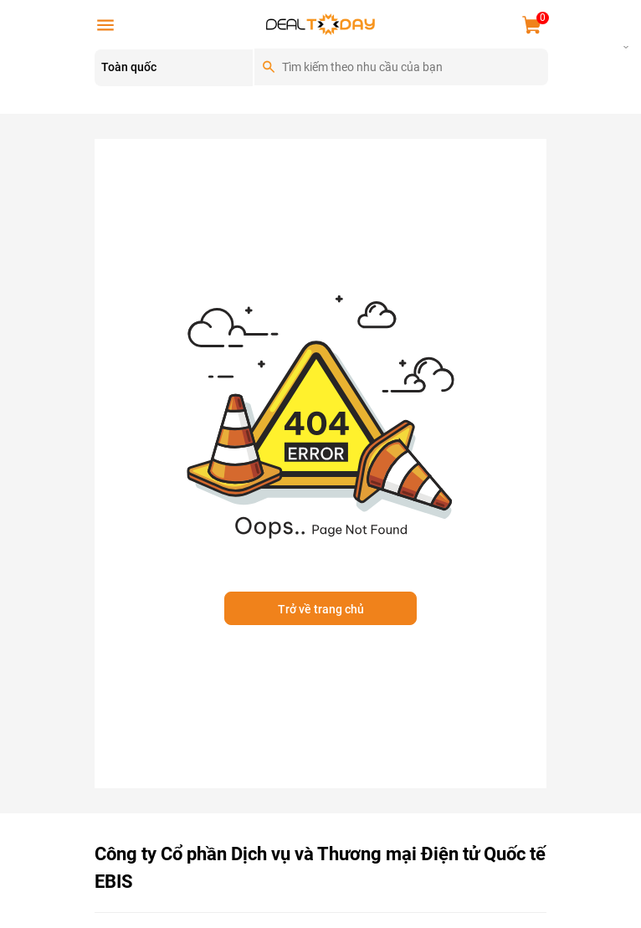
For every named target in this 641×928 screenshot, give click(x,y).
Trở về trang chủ (321, 609)
